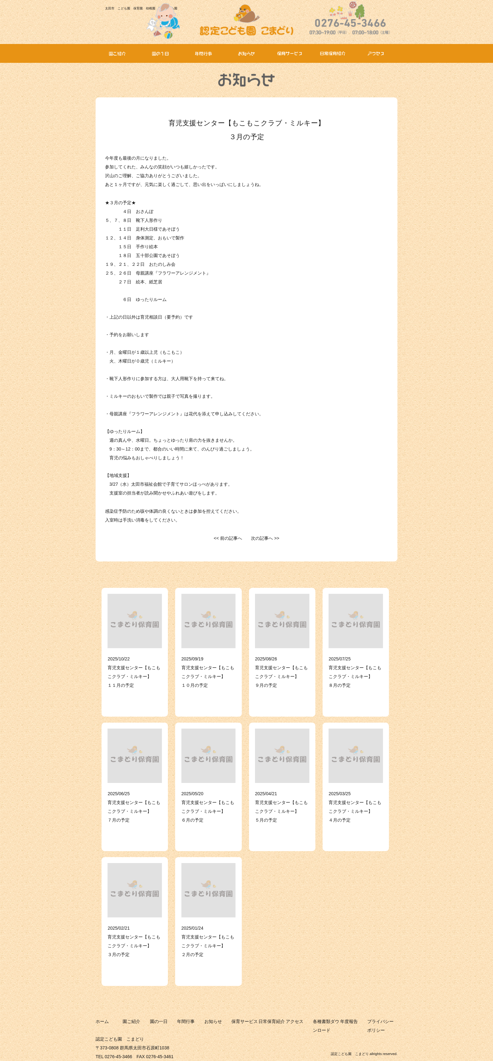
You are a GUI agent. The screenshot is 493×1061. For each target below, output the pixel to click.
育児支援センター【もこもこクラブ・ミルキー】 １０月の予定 (207, 676)
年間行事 (186, 1021)
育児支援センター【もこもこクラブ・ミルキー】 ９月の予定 (281, 676)
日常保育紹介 (271, 1021)
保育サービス (244, 1021)
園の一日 (159, 1021)
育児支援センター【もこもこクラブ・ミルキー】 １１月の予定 (134, 676)
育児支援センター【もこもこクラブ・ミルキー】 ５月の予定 (281, 811)
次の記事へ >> (265, 538)
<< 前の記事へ (228, 538)
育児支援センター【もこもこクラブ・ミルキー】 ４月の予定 (355, 811)
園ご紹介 (131, 1021)
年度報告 (349, 1021)
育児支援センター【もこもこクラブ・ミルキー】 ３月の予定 (134, 945)
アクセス (294, 1021)
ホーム (102, 1021)
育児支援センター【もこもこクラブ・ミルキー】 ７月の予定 (134, 811)
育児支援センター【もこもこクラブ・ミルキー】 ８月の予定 (355, 676)
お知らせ (213, 1021)
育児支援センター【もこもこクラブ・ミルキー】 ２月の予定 (207, 945)
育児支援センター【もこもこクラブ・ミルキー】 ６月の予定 (207, 811)
